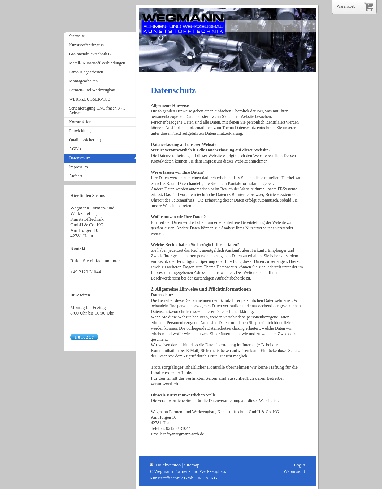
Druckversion (166, 465)
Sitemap (191, 465)
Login (299, 465)
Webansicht (294, 471)
